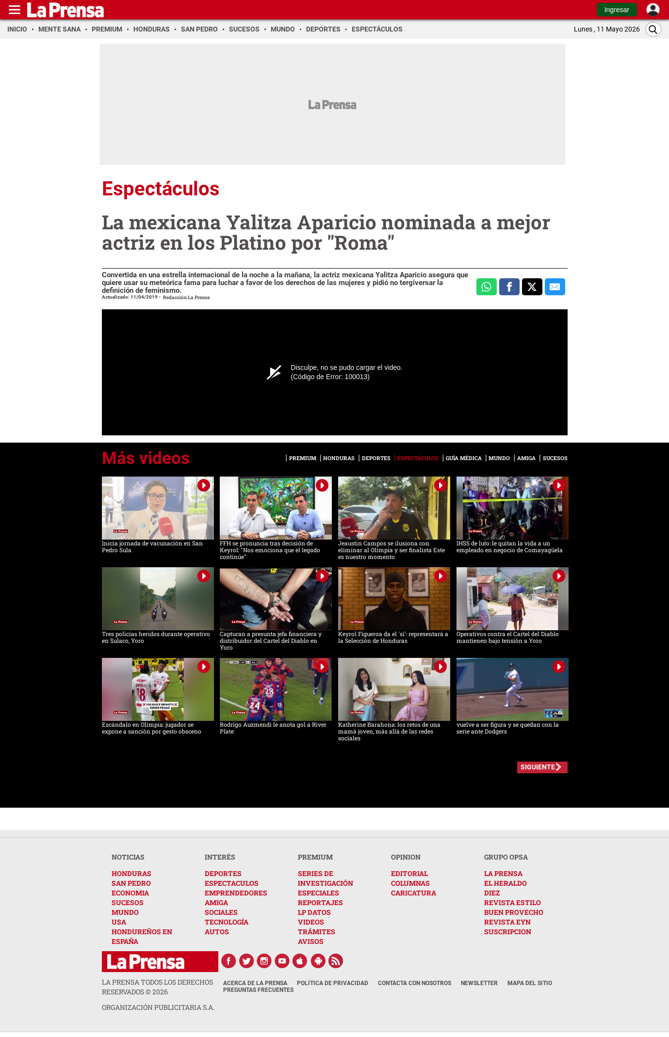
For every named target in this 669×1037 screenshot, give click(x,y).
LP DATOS (314, 912)
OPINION (406, 857)
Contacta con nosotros (414, 983)
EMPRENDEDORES (236, 892)
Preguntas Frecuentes (258, 990)
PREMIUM (315, 857)
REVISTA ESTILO (512, 902)
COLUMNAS (410, 883)
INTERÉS (220, 857)
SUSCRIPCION (507, 931)
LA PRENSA (503, 873)
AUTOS (217, 931)
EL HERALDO (505, 883)
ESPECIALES (318, 892)
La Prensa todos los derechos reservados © (157, 986)
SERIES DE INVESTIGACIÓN (325, 878)
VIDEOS (311, 921)
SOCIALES (221, 912)
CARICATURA (413, 892)
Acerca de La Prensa (255, 983)
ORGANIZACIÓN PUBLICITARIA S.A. (158, 1007)
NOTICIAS (128, 857)
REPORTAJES (320, 902)
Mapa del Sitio (529, 983)
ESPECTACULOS (232, 883)
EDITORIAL (409, 873)
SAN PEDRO (131, 883)
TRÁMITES (316, 931)
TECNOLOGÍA (226, 921)
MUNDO (125, 912)
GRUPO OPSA (506, 857)
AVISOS (311, 941)
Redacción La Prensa (186, 297)
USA (119, 921)
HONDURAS (131, 873)
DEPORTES (223, 873)
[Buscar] (653, 29)
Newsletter (479, 983)
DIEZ (492, 892)
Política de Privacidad (332, 983)
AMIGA (216, 902)
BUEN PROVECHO (513, 912)
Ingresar (616, 10)
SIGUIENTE (538, 767)
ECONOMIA (130, 892)
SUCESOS (128, 902)
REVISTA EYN (507, 921)
